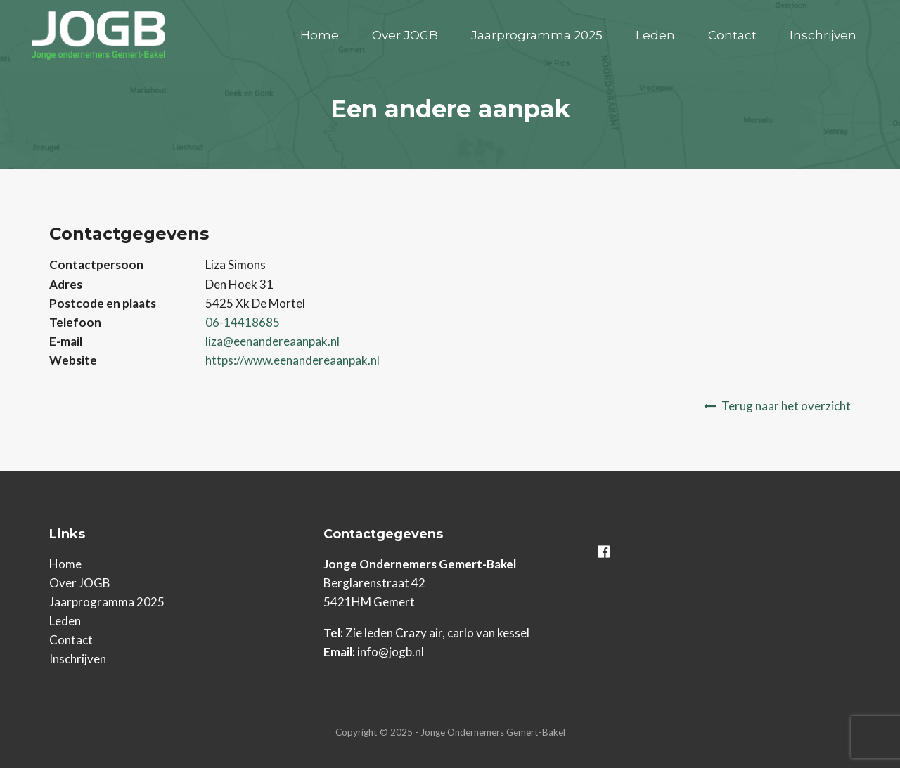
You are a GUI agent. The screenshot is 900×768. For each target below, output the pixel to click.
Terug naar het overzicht (786, 405)
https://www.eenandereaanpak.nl (292, 360)
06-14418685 (242, 322)
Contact (732, 35)
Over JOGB (405, 35)
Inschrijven (823, 35)
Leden (655, 35)
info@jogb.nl (390, 651)
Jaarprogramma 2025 (537, 35)
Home (319, 35)
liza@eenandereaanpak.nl (272, 341)
